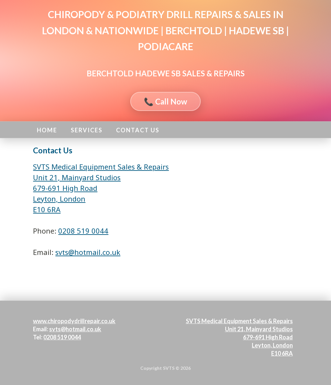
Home (47, 130)
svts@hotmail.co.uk (87, 252)
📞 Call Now (165, 101)
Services (86, 130)
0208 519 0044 (83, 231)
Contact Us (137, 130)
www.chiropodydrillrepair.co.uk (74, 320)
